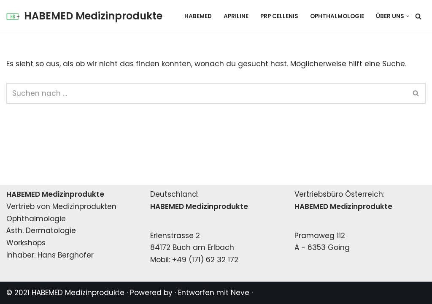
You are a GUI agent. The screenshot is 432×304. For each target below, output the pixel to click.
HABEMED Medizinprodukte (78, 293)
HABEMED (198, 16)
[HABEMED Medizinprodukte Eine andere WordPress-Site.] (84, 16)
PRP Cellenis (279, 16)
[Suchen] (418, 16)
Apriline (236, 16)
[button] (407, 16)
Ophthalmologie (337, 16)
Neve (240, 293)
